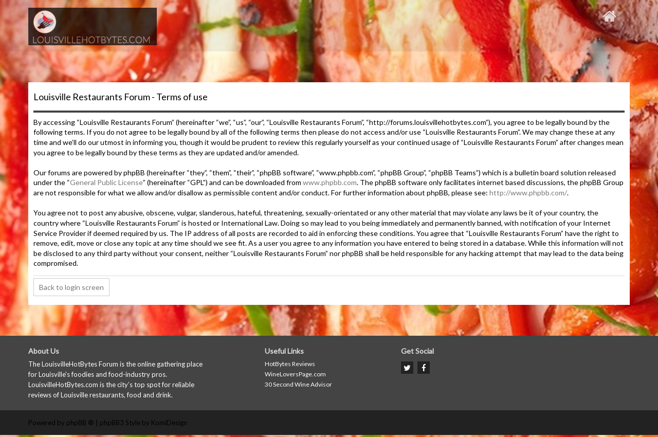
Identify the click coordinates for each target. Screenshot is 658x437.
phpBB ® (80, 422)
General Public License (106, 182)
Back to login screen (71, 287)
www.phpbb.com (330, 182)
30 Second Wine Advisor (298, 384)
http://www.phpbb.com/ (528, 192)
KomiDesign (169, 422)
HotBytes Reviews (290, 364)
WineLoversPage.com (295, 374)
